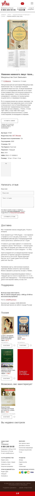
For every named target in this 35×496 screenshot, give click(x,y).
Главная (3, 14)
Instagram (4, 473)
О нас (20, 452)
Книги (9, 14)
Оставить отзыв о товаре (8, 462)
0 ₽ (22, 3)
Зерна (5, 3)
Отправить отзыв (9, 216)
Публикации (22, 466)
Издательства (23, 462)
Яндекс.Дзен (4, 471)
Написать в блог (5, 464)
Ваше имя (4, 189)
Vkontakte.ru (4, 476)
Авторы (21, 460)
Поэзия (3, 16)
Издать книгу (4, 460)
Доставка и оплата (24, 445)
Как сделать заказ (24, 443)
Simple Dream (28, 487)
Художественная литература (21, 14)
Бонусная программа (7, 466)
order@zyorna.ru (11, 300)
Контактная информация (26, 447)
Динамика (13, 487)
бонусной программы (17, 212)
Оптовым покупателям (25, 450)
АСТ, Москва (17, 135)
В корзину (6, 345)
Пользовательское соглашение (18, 485)
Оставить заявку (9, 120)
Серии (20, 464)
